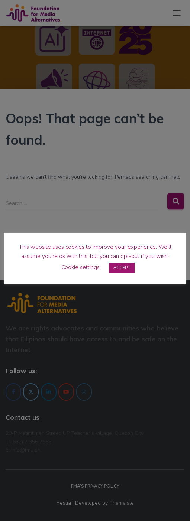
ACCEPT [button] (121, 268)
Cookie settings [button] (80, 267)
